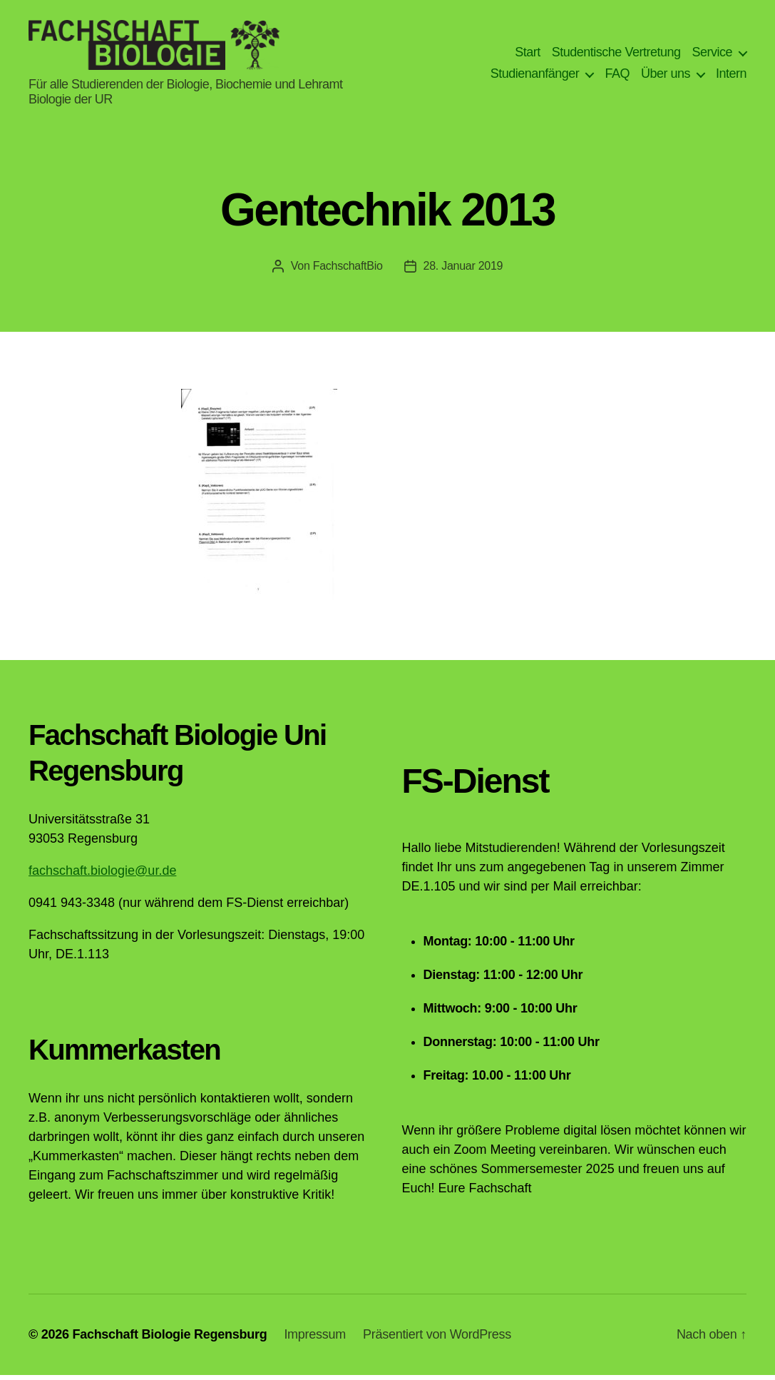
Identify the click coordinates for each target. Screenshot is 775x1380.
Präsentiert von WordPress (437, 1339)
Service (712, 55)
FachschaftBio (348, 271)
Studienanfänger (535, 76)
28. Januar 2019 (463, 271)
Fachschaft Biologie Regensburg (169, 1339)
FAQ (617, 76)
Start (527, 55)
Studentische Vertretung (616, 55)
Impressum (315, 1339)
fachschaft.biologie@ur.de (102, 875)
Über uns (665, 76)
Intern (731, 76)
